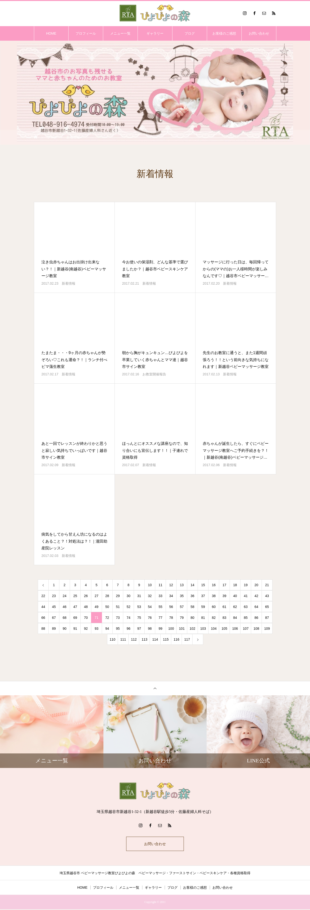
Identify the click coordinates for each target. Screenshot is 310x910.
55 (161, 607)
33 (161, 596)
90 (65, 628)
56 (171, 607)
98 (150, 628)
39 (224, 596)
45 (54, 607)
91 (75, 628)
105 (224, 628)
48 (86, 607)
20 (256, 585)
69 (75, 618)
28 (107, 596)
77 (161, 618)
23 (54, 596)
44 (43, 607)
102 (192, 628)
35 (182, 596)
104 (214, 628)
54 (150, 607)
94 (107, 628)
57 (182, 607)
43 (267, 596)
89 (54, 628)
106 (235, 628)
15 (203, 585)
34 (171, 596)
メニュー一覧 (120, 33)
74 (129, 618)
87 (267, 618)
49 (97, 607)
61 (224, 607)
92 (86, 628)
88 (43, 628)
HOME (51, 33)
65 (267, 607)
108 (256, 628)
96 (129, 628)
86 (256, 618)
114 (155, 639)
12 (171, 585)
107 (245, 628)
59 (203, 607)
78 (171, 618)
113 (144, 639)
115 (166, 639)
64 (256, 607)
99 (161, 628)
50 (107, 607)
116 (176, 639)
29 (118, 596)
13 (182, 585)
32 (150, 596)
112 (134, 639)
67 (54, 618)
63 (246, 607)
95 (118, 628)
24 (65, 596)
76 (150, 618)
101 (182, 628)
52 (129, 607)
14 (192, 585)
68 (65, 618)
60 (214, 607)
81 (203, 618)
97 (139, 628)
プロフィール (86, 33)
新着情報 (68, 283)
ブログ (190, 33)
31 (139, 596)
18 (235, 585)
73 (118, 618)
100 (171, 628)
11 (161, 585)
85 (246, 618)
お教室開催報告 (154, 374)
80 (192, 618)
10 (150, 585)
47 (75, 607)
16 (214, 585)
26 (86, 596)
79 (182, 618)
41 (246, 596)
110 (112, 639)
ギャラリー (155, 33)
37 (203, 596)
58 (192, 607)
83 (224, 618)
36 (192, 596)
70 (86, 618)
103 (203, 628)
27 (97, 596)
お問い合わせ (259, 33)
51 (118, 607)
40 (235, 596)
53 (139, 607)
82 (214, 618)
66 (43, 618)
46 (65, 607)
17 (224, 585)
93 (97, 628)
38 (214, 596)
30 (129, 596)
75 (139, 618)
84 (235, 618)
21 (267, 585)
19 (246, 585)
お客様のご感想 (224, 33)
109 (267, 628)
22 (43, 596)
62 (235, 607)
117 (187, 639)
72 (107, 618)
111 (123, 639)
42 (256, 596)
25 (75, 596)
